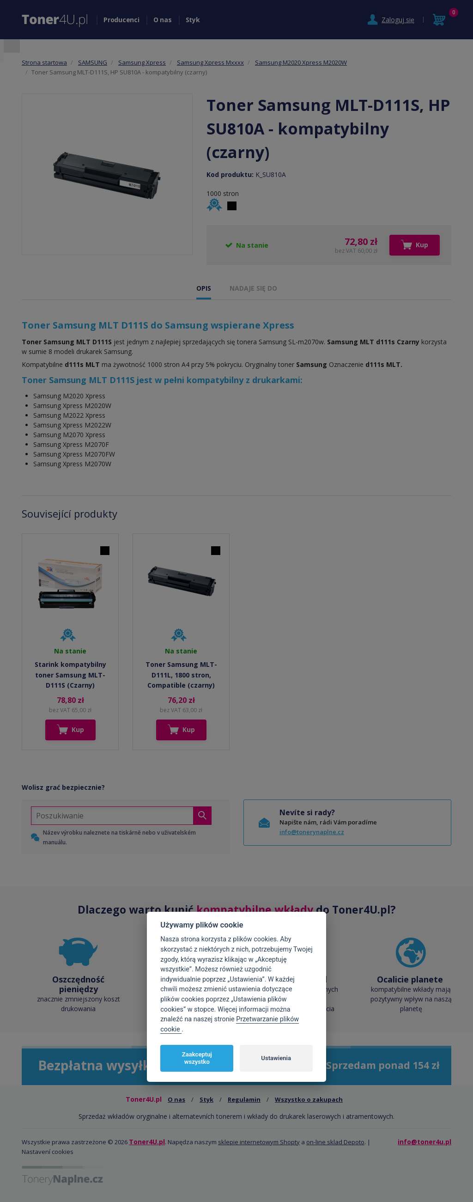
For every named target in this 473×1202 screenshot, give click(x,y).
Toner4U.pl (147, 1141)
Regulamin (244, 1099)
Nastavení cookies (47, 1151)
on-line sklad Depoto (335, 1142)
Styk (193, 19)
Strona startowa (44, 62)
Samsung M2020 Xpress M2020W (301, 62)
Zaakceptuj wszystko (197, 1058)
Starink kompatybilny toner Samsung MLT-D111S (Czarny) (70, 674)
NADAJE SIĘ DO (253, 288)
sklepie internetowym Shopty (259, 1142)
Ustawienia (276, 1058)
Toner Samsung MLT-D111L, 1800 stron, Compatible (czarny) (181, 674)
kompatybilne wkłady (254, 909)
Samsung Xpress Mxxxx (210, 62)
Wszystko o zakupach (309, 1099)
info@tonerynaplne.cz (311, 832)
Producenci (121, 19)
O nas (162, 19)
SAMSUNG (92, 62)
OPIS (203, 288)
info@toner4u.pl (424, 1141)
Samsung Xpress (142, 62)
